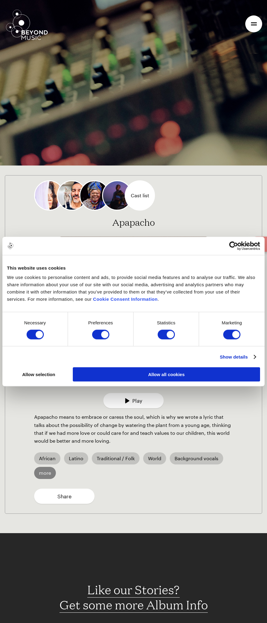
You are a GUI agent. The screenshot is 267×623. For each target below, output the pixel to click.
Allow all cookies (166, 374)
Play (133, 401)
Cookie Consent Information (125, 299)
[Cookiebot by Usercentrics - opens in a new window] (233, 245)
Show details (234, 356)
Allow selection (38, 374)
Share (64, 496)
